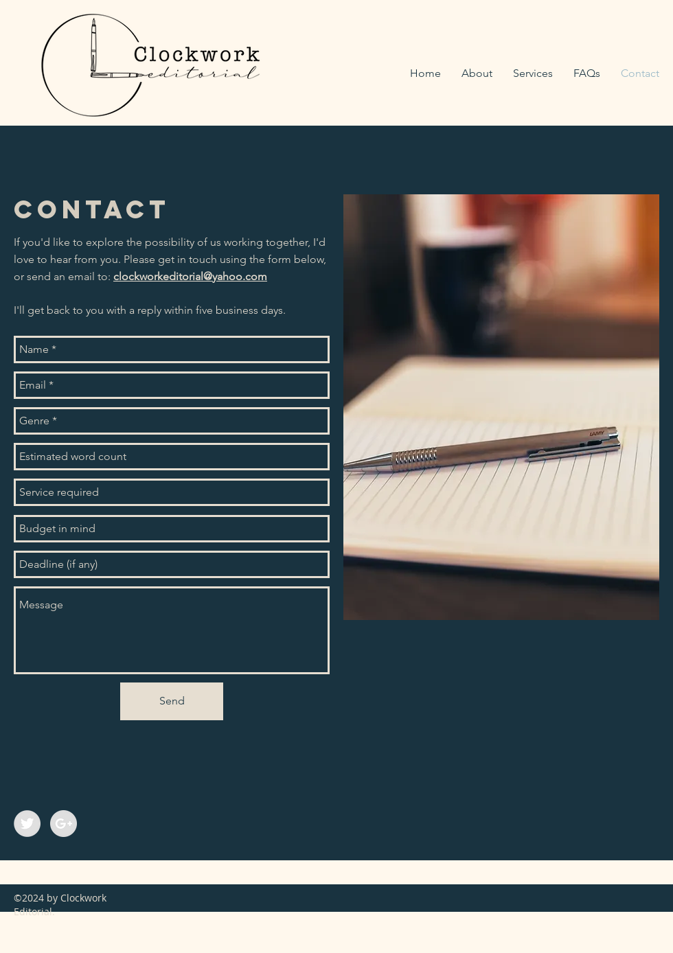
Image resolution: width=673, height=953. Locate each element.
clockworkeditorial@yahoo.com (190, 276)
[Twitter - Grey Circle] (27, 823)
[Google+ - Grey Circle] (63, 823)
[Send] (171, 701)
